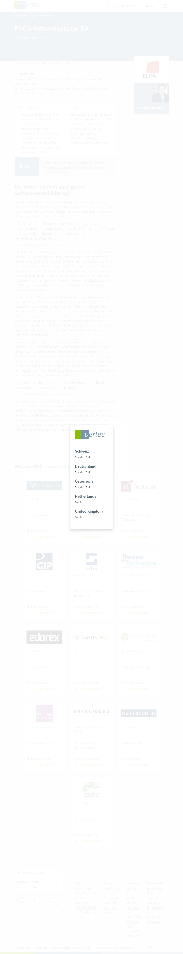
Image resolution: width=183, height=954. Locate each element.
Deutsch (78, 457)
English (89, 457)
